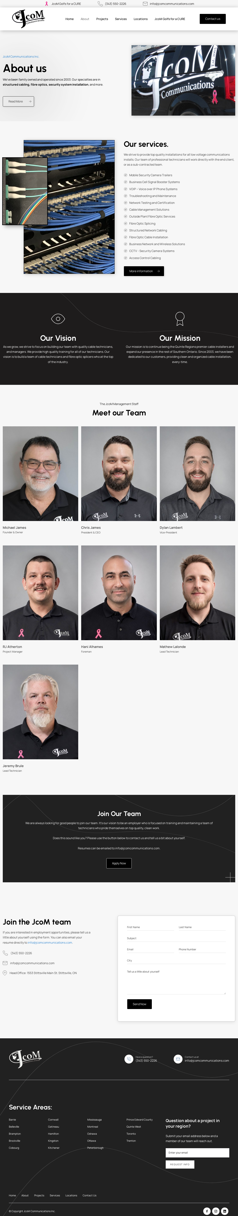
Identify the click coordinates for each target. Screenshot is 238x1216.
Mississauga (94, 1119)
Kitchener (54, 1147)
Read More (16, 101)
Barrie (12, 1119)
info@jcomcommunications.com (172, 4)
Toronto (131, 1133)
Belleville (14, 1126)
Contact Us (89, 1195)
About (85, 19)
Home (69, 19)
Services (121, 19)
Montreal (92, 1126)
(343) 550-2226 (115, 4)
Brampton (15, 1133)
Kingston (53, 1140)
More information (141, 271)
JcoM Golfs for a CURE (66, 4)
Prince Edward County (139, 1119)
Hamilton (53, 1133)
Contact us (212, 19)
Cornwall (53, 1119)
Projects (102, 19)
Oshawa (92, 1133)
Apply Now (119, 863)
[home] (28, 19)
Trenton (131, 1140)
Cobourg (14, 1147)
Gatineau (53, 1126)
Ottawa (91, 1140)
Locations (141, 19)
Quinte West (133, 1126)
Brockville (14, 1140)
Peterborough (95, 1147)
